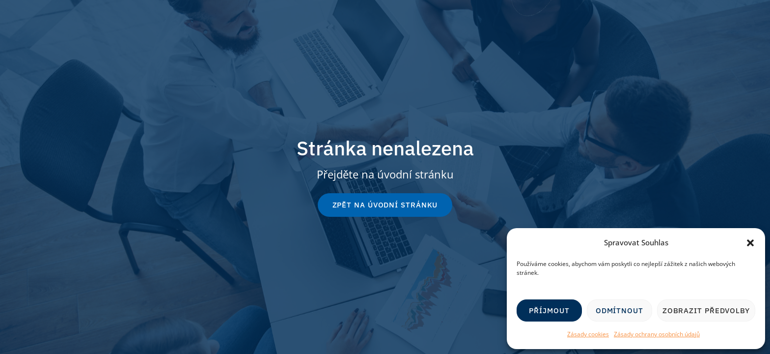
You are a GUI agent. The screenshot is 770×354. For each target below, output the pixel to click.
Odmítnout (619, 310)
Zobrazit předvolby (706, 310)
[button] (750, 243)
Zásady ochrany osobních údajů (657, 334)
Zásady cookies (588, 334)
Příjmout (549, 310)
